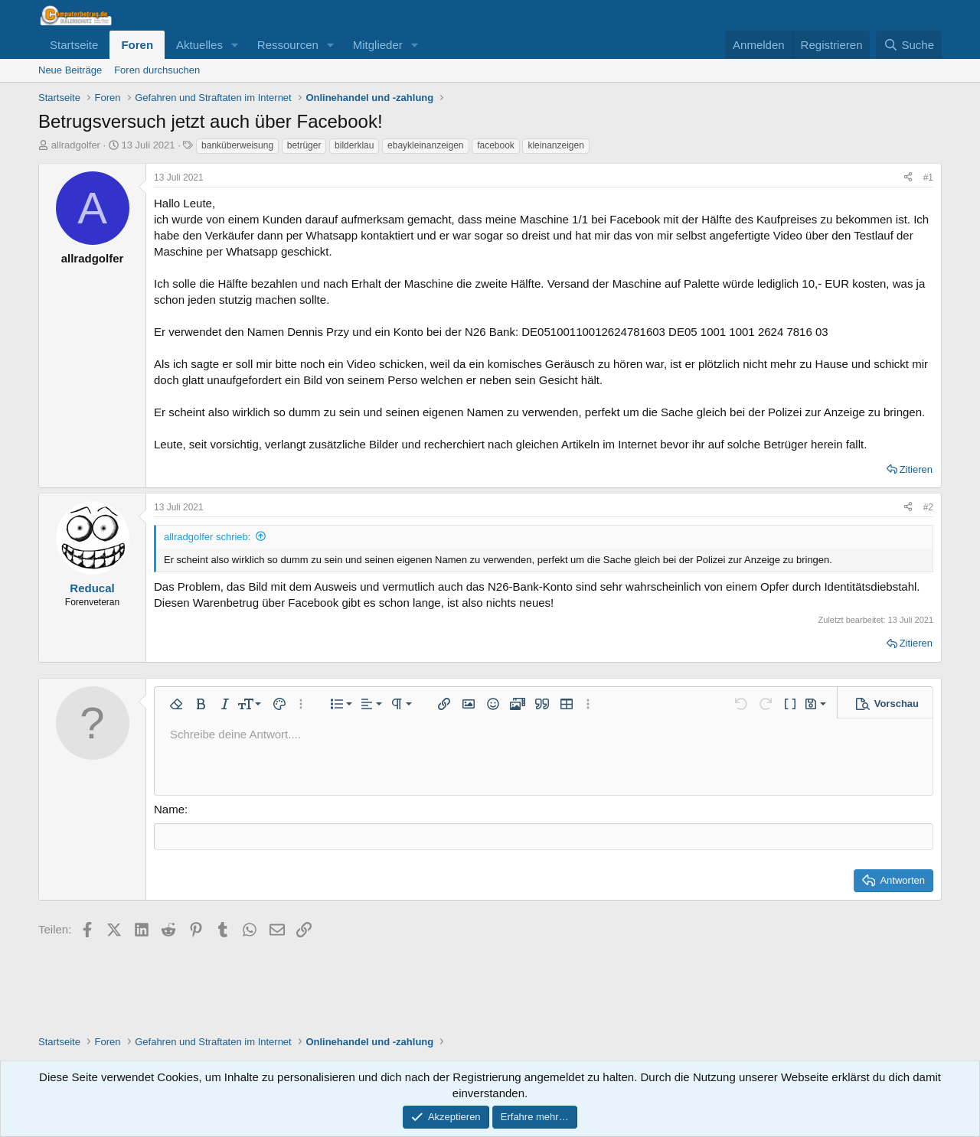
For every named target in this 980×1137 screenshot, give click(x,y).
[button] (235, 45)
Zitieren (916, 469)
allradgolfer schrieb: (207, 536)
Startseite (74, 44)
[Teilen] (908, 178)
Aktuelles (199, 44)
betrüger (304, 145)
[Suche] (909, 45)
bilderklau (354, 145)
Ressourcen (287, 44)
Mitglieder (378, 44)
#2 (928, 507)
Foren (137, 44)
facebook (495, 145)
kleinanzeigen (555, 145)
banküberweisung (237, 145)
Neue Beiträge (70, 70)
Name (169, 809)
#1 (928, 177)
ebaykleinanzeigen (425, 145)
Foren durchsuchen (157, 70)
